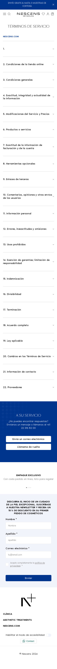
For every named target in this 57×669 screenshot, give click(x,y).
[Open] (28, 49)
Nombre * (11, 519)
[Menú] (4, 14)
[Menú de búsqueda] (9, 14)
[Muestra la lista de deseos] (43, 14)
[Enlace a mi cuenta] (47, 14)
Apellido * (11, 533)
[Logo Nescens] (28, 600)
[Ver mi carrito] (52, 14)
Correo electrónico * (17, 548)
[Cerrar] (53, 4)
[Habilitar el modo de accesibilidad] (48, 635)
